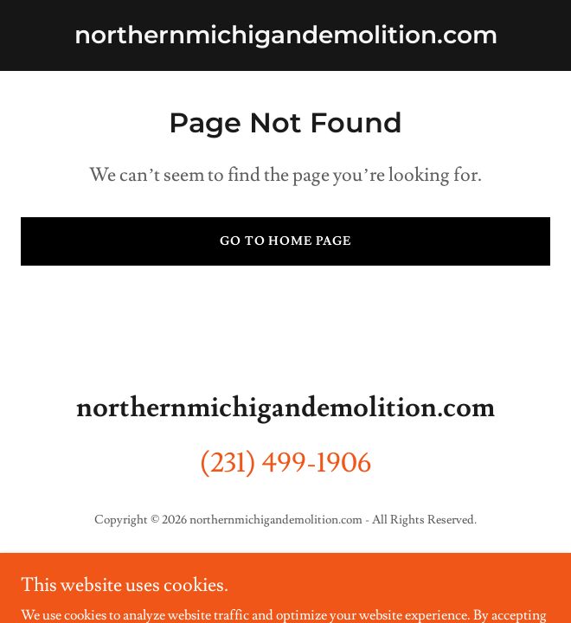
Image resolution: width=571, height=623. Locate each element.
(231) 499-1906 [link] (286, 463)
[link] (285, 39)
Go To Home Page (286, 241)
